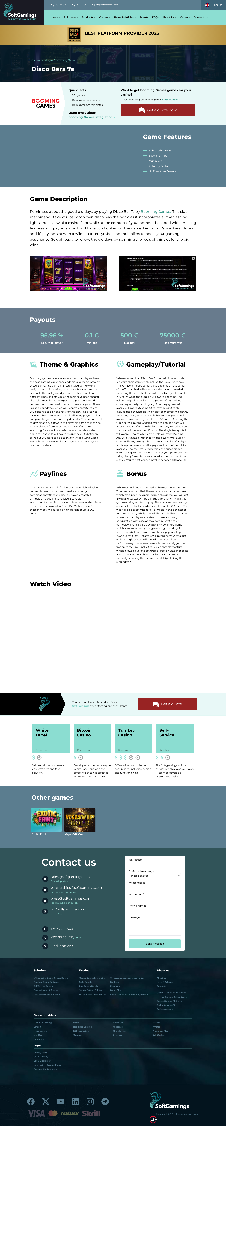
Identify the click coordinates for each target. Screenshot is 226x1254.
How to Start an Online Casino (172, 997)
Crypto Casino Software (46, 991)
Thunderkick (119, 1031)
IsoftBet (38, 1035)
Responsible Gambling (45, 1069)
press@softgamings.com (70, 899)
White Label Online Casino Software (52, 978)
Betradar (117, 1035)
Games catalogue (42, 60)
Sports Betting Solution (91, 991)
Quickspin (78, 1035)
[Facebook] (31, 1102)
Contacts (161, 987)
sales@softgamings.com (70, 877)
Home (56, 17)
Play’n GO (118, 1023)
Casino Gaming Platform (169, 1001)
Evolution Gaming (43, 1023)
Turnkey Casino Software (46, 982)
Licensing (115, 987)
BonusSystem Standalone (92, 995)
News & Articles (124, 17)
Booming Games (66, 60)
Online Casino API (166, 1005)
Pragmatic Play (160, 1031)
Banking (114, 982)
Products (87, 17)
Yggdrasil (118, 1027)
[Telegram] (105, 1102)
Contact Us (201, 17)
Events (144, 17)
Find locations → (64, 946)
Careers (185, 17)
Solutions (70, 17)
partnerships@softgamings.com (76, 888)
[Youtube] (60, 1102)
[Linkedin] (75, 1102)
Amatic (156, 1027)
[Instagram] (90, 1102)
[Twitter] (45, 1102)
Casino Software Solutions (47, 995)
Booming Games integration (90, 117)
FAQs (155, 17)
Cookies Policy (41, 1057)
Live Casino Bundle (89, 987)
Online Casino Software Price (171, 993)
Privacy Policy (40, 1053)
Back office (115, 991)
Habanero (39, 1040)
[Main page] (22, 12)
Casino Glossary (165, 1010)
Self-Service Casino (43, 987)
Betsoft (37, 1027)
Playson (156, 1023)
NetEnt (77, 1023)
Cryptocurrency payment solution (127, 978)
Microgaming (40, 1031)
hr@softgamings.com (68, 910)
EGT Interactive (81, 1031)
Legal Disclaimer (42, 1061)
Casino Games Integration (92, 978)
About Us (168, 17)
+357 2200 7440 (63, 929)
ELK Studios (159, 1035)
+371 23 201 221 (62, 938)
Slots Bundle (85, 982)
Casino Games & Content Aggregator (129, 995)
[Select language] (213, 5)
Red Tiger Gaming (82, 1027)
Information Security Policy (47, 1065)
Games (103, 17)
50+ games (78, 95)
